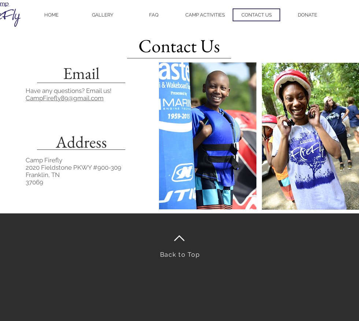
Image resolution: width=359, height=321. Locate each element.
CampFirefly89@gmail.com (65, 98)
